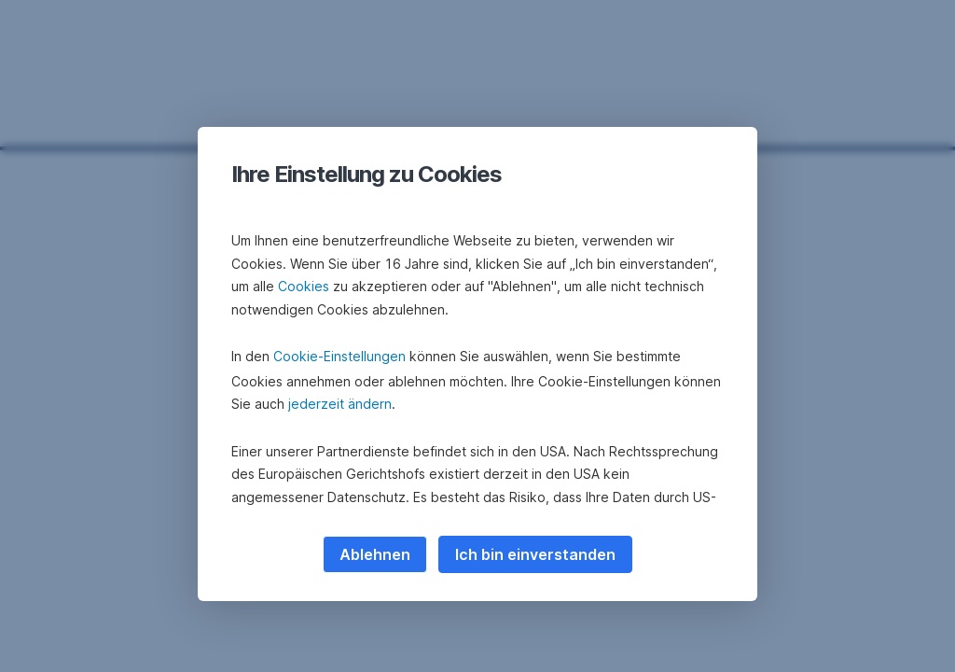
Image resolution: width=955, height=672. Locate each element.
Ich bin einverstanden (535, 554)
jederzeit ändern (340, 404)
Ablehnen (374, 554)
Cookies (303, 286)
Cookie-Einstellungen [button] (339, 356)
